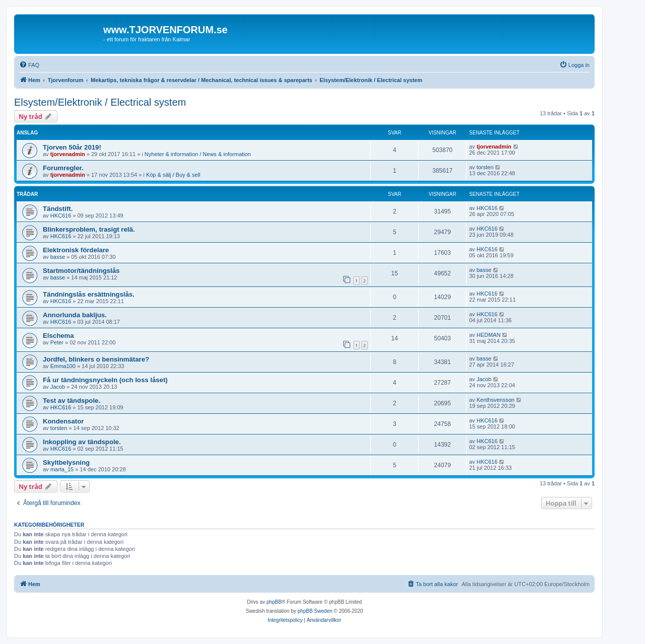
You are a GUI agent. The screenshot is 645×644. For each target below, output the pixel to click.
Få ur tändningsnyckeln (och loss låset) (105, 380)
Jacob (57, 387)
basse (57, 257)
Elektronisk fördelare (76, 250)
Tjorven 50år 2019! (72, 147)
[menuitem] (29, 65)
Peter (56, 342)
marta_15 (62, 469)
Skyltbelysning (66, 462)
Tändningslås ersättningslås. (89, 294)
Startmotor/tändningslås (81, 270)
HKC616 (61, 215)
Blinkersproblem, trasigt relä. (89, 229)
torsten (485, 167)
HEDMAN (489, 335)
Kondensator (63, 421)
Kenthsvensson (495, 400)
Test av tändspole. (71, 400)
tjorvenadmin (67, 154)
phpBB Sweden (315, 611)
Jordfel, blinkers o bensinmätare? (96, 359)
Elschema (58, 335)
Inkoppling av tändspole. (82, 442)
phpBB (274, 602)
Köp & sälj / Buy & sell (173, 175)
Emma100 (63, 366)
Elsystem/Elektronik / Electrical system (100, 102)
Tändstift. (58, 208)
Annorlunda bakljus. (75, 315)
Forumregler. (63, 168)
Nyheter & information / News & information (198, 154)
